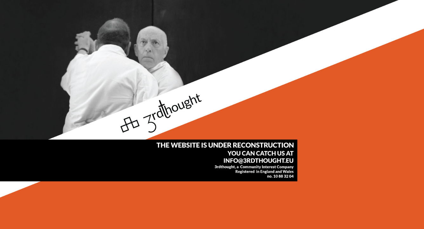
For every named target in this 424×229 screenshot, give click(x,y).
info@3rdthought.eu (212, 114)
